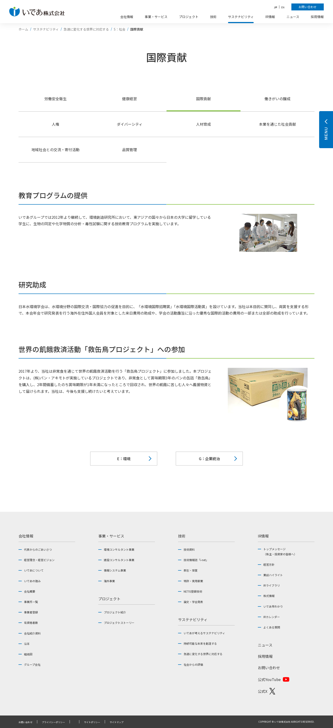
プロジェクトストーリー (119, 623)
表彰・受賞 (190, 570)
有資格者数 (31, 623)
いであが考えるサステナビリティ (204, 633)
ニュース (265, 645)
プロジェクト (109, 598)
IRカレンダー (271, 617)
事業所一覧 (31, 602)
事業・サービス (111, 536)
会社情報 (25, 536)
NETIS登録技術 (193, 591)
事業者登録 (31, 612)
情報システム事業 (115, 570)
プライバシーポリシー (53, 722)
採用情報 (265, 656)
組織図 (28, 654)
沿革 (27, 644)
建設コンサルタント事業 (119, 560)
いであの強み (32, 581)
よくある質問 (271, 627)
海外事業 (109, 581)
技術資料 (189, 549)
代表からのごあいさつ (38, 549)
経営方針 (268, 564)
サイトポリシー (92, 722)
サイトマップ (116, 722)
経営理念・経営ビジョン (39, 560)
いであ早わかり (273, 606)
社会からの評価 (193, 664)
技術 (181, 536)
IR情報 (263, 536)
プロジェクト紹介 (115, 612)
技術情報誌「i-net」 (196, 560)
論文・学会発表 (193, 602)
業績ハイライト (273, 575)
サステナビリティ (192, 619)
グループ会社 (32, 664)
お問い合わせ (269, 667)
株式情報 (268, 596)
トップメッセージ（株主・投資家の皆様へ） (280, 551)
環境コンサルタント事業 (119, 549)
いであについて (33, 570)
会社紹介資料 (32, 633)
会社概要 (29, 591)
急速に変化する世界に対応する (203, 654)
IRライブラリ (271, 585)
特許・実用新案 (193, 581)
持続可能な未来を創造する (200, 643)
